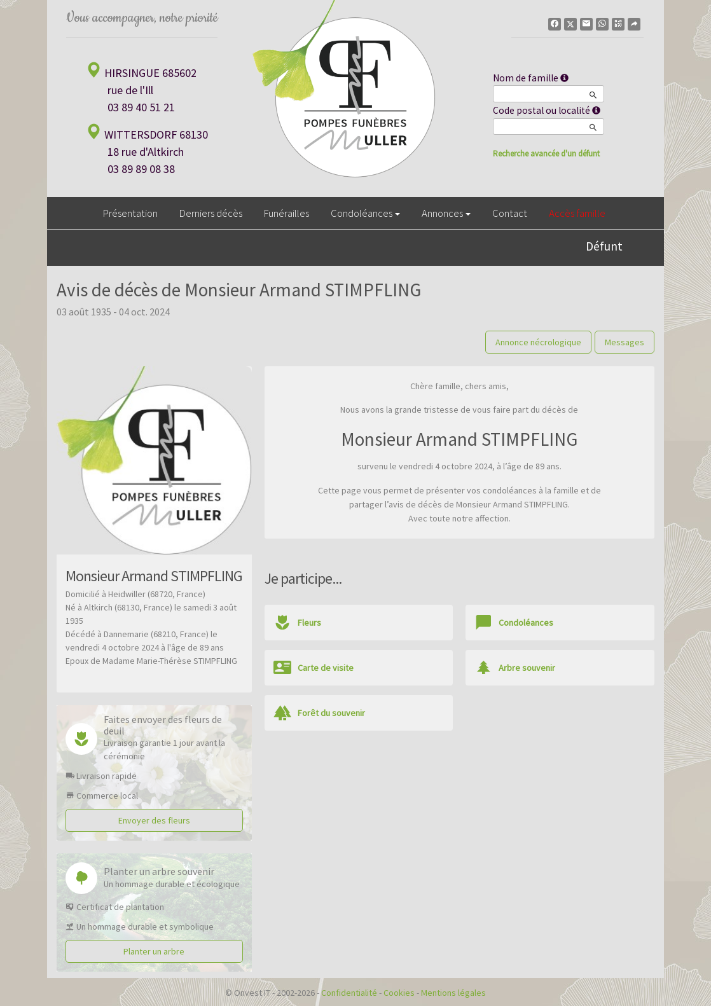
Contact (509, 213)
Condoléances (365, 213)
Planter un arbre (153, 951)
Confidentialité (349, 992)
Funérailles (286, 213)
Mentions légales (453, 992)
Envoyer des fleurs (154, 820)
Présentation (130, 213)
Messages (624, 342)
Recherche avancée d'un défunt (546, 153)
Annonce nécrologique (538, 342)
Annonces (446, 213)
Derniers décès (210, 213)
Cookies (399, 992)
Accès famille (577, 213)
